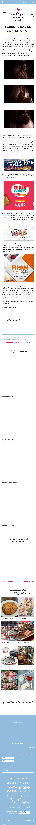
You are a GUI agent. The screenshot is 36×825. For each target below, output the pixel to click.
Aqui (27, 54)
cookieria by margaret (13, 337)
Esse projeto (28, 50)
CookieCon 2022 (25, 141)
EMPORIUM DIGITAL (29, 820)
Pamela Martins (14, 132)
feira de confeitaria (16, 339)
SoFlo (3, 215)
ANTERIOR (5, 581)
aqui (26, 44)
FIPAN (23, 247)
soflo (19, 341)
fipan (24, 339)
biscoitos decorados (12, 336)
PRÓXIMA (31, 581)
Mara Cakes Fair (28, 174)
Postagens (6, 758)
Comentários (7, 761)
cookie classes (24, 336)
